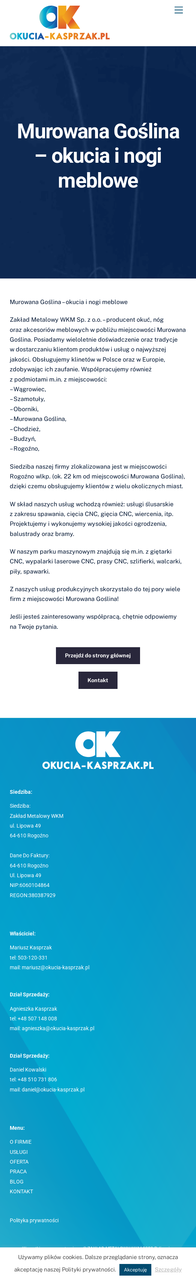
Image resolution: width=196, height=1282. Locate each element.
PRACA (18, 1171)
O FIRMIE (21, 1142)
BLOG (17, 1182)
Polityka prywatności (34, 1220)
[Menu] (178, 10)
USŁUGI (19, 1152)
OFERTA (19, 1162)
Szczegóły (168, 1269)
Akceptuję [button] (135, 1270)
